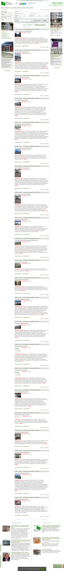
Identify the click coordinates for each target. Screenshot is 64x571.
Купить (2, 19)
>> (40, 519)
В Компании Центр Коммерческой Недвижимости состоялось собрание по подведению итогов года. (51, 526)
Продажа (6, 7)
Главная (2, 9)
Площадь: (16, 15)
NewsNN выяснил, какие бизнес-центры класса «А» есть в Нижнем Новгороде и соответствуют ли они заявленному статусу (21, 540)
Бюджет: (32, 15)
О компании (14, 7)
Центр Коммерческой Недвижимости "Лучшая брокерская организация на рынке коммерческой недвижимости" (7, 36)
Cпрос (10, 7)
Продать (2, 14)
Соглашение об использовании (34, 568)
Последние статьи (16, 522)
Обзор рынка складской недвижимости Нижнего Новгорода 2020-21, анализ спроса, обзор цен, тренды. (20, 526)
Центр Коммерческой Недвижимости (9, 3)
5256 (59, 9)
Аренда (2, 7)
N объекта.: (16, 20)
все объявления (7, 70)
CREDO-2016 (4, 32)
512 (52, 9)
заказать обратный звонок (59, 5)
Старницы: (25, 27)
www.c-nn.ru (52, 5)
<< (27, 27)
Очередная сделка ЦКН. (46, 549)
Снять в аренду (4, 17)
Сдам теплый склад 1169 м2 (7, 59)
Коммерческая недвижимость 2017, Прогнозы (19, 552)
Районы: (16, 17)
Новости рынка (47, 522)
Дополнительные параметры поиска (31, 22)
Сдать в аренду (4, 12)
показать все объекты (26, 24)
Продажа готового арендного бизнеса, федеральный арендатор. (55, 56)
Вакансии (19, 7)
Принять (42, 568)
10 (40, 27)
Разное (31, 7)
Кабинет (27, 7)
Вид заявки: (17, 13)
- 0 (39, 25)
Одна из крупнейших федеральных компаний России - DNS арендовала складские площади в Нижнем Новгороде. (51, 538)
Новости (23, 7)
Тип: (32, 13)
